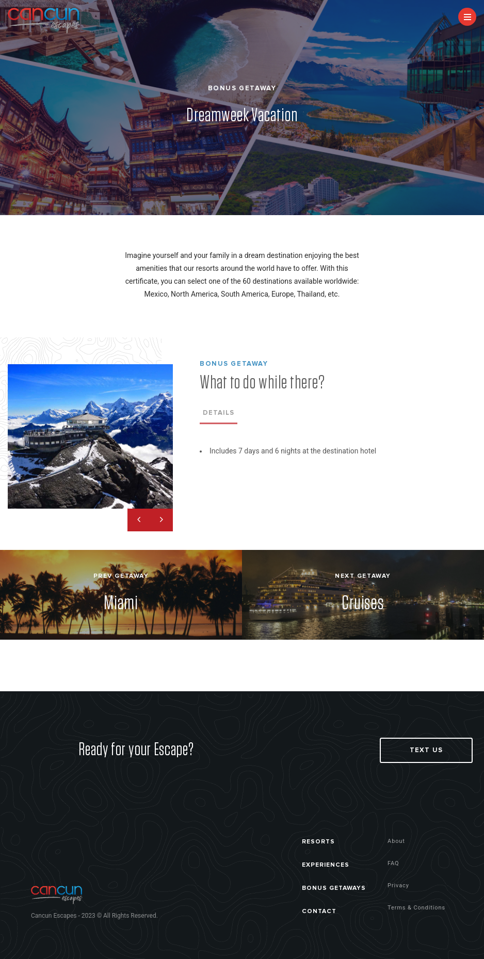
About (396, 841)
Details (218, 416)
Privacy (398, 885)
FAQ (393, 863)
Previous (138, 520)
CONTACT (319, 911)
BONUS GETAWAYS (334, 888)
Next (161, 520)
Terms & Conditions (416, 907)
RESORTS (318, 842)
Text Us (426, 750)
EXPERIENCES (325, 865)
